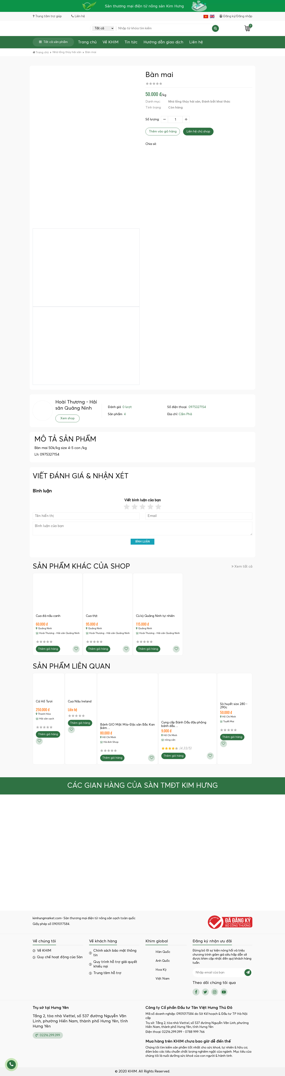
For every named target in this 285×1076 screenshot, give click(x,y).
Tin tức (131, 42)
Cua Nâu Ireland (79, 701)
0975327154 (197, 407)
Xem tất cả (242, 566)
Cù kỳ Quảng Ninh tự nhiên (155, 615)
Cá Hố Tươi (44, 701)
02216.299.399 (48, 1035)
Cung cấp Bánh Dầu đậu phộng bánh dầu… (183, 724)
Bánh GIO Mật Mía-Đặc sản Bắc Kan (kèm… (127, 726)
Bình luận (142, 541)
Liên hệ (196, 42)
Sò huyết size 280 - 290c (233, 705)
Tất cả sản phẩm (53, 42)
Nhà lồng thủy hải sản (184, 101)
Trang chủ (87, 42)
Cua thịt (92, 615)
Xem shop (67, 418)
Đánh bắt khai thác (216, 101)
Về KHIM (111, 42)
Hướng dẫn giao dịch (163, 42)
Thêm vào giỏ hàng (163, 131)
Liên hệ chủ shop (198, 131)
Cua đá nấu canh (48, 615)
